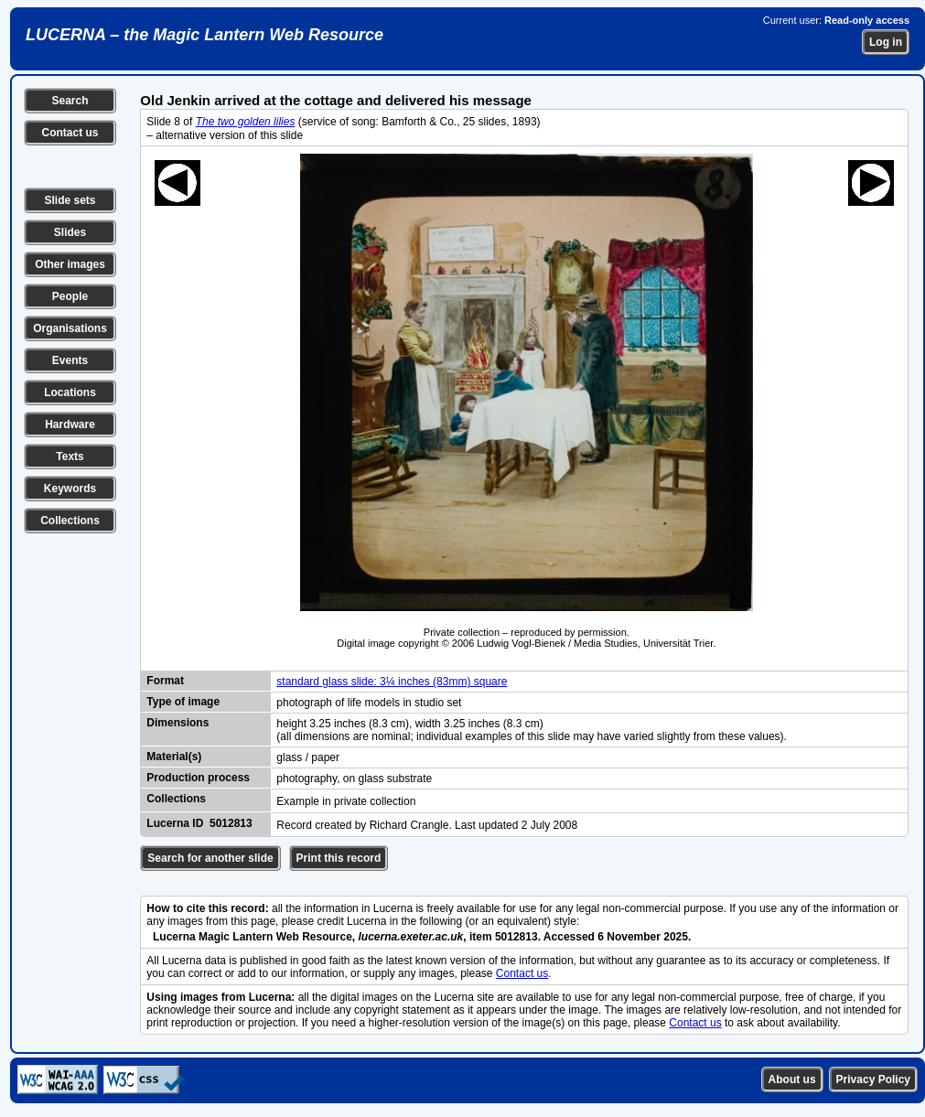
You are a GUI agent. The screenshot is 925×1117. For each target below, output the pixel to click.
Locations (70, 392)
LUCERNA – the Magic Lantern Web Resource (204, 35)
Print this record (339, 858)
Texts (69, 456)
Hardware (70, 424)
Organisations (70, 328)
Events (70, 360)
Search (69, 100)
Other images (70, 264)
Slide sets (69, 200)
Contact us (69, 132)
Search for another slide (210, 858)
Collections (70, 520)
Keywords (70, 488)
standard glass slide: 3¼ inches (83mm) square (391, 681)
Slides (70, 232)
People (70, 296)
